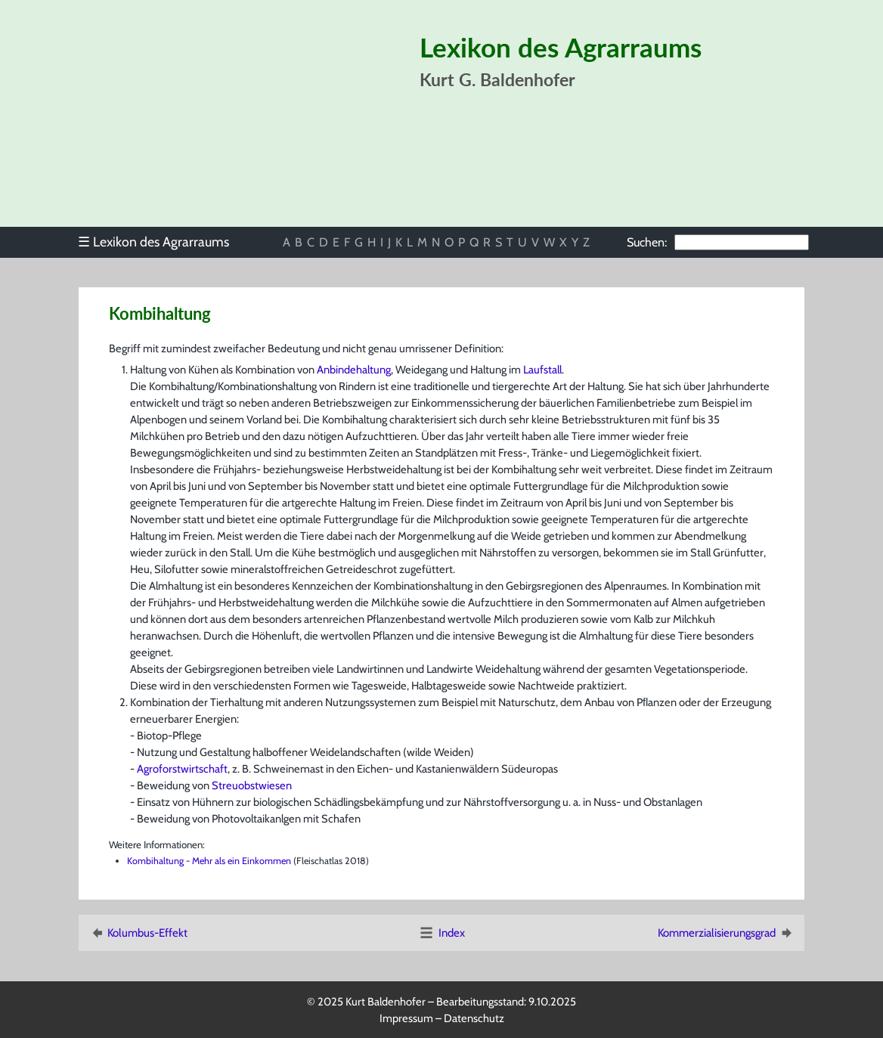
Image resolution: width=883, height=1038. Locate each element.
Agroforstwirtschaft (182, 769)
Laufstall (542, 369)
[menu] (160, 242)
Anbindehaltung (354, 369)
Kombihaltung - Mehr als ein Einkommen (209, 860)
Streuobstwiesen (252, 785)
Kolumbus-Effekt (137, 933)
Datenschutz (474, 1018)
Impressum (406, 1018)
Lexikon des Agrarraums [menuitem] (153, 241)
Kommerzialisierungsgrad (726, 933)
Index (441, 933)
